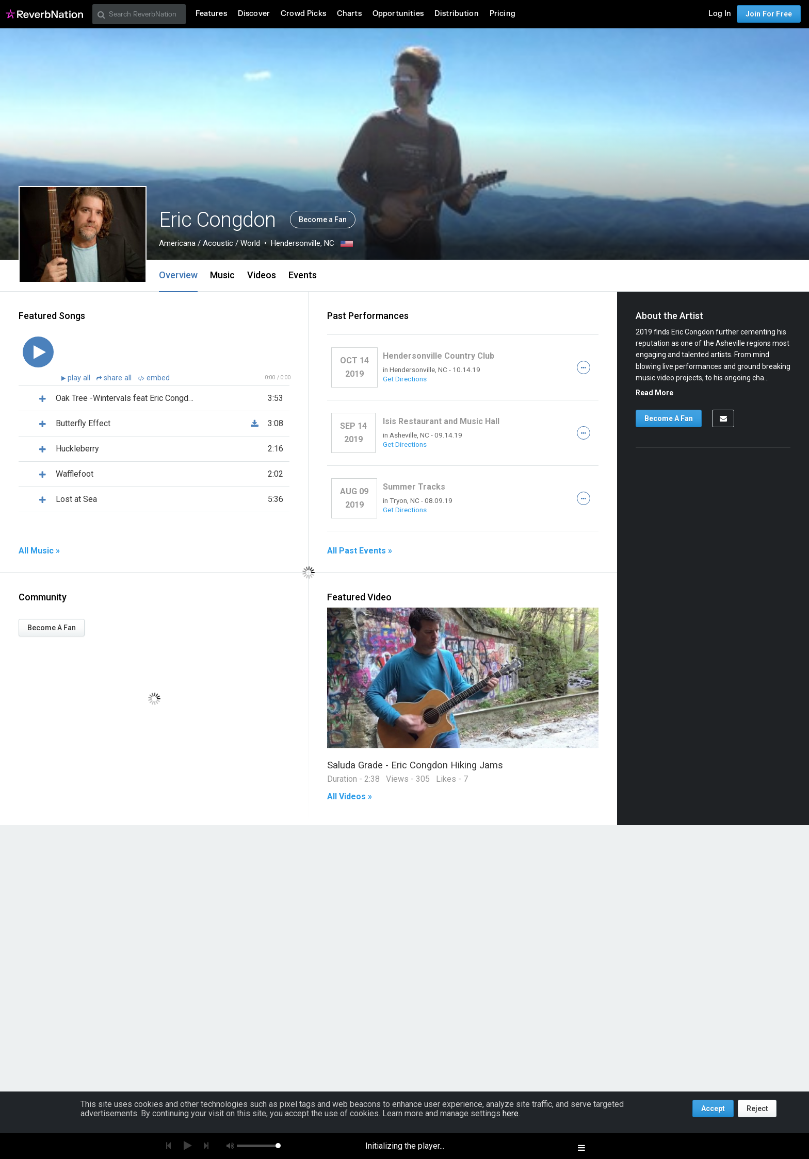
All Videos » (349, 796)
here (511, 1113)
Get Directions (405, 379)
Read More (654, 393)
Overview (178, 275)
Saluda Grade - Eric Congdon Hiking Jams (415, 765)
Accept (713, 1108)
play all (80, 378)
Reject (757, 1108)
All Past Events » (359, 551)
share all (115, 378)
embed (154, 378)
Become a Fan (323, 219)
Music (222, 275)
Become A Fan (51, 628)
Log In (719, 13)
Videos (261, 275)
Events (302, 275)
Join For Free (769, 14)
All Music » (39, 551)
